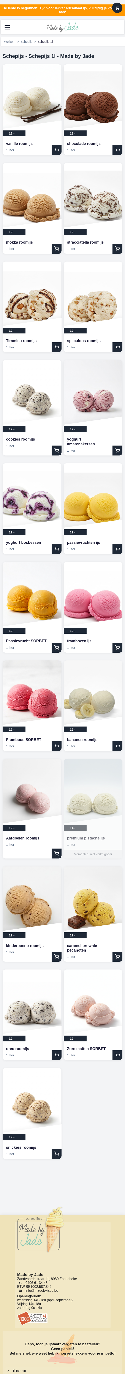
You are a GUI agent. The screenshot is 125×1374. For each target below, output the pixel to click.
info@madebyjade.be (41, 1290)
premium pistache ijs (86, 838)
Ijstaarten (19, 1370)
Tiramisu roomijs (21, 341)
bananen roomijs (82, 740)
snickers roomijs (21, 1147)
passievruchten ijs (83, 542)
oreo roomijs (17, 1049)
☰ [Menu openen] (7, 28)
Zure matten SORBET (86, 1049)
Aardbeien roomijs (22, 838)
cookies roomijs (20, 439)
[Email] (39, 1290)
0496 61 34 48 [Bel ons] (33, 1283)
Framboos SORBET (23, 740)
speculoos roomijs (84, 341)
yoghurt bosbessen (23, 542)
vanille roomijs (19, 143)
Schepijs (26, 41)
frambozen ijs (79, 641)
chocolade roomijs (84, 143)
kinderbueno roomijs (25, 946)
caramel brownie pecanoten (82, 948)
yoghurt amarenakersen (81, 441)
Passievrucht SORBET (26, 641)
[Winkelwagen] (117, 8)
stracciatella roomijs (85, 242)
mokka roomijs (19, 242)
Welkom (9, 41)
